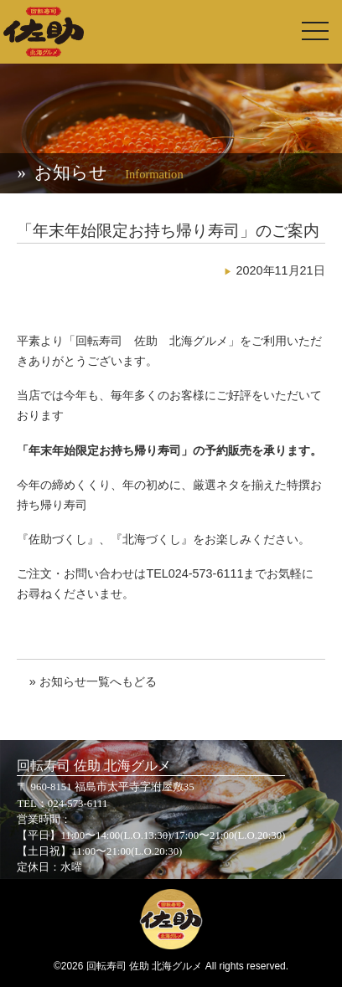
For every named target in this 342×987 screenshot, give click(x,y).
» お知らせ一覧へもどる (93, 681)
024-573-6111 (78, 804)
